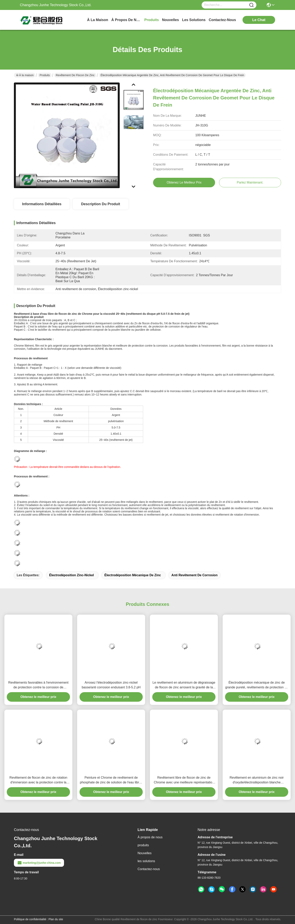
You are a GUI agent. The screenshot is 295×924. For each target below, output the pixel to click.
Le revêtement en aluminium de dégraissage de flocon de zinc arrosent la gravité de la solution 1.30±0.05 (183, 685)
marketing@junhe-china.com (39, 863)
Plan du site (56, 919)
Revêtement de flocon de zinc (75, 75)
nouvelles (170, 20)
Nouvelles (144, 853)
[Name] (251, 5)
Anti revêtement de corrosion (194, 575)
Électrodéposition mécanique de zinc (132, 575)
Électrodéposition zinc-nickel (71, 575)
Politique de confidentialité (30, 919)
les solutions (194, 20)
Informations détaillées (41, 204)
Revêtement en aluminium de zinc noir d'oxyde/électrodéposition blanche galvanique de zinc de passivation (257, 780)
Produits (45, 75)
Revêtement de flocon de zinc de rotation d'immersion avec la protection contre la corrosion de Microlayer (38, 780)
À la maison (97, 20)
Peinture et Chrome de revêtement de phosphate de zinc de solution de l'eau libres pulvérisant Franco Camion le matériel (111, 780)
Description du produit (100, 204)
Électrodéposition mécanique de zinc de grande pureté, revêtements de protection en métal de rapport (256, 685)
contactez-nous (222, 20)
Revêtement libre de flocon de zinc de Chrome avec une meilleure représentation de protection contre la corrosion (184, 780)
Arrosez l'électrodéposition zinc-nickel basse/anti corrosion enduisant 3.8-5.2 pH (111, 685)
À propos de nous (126, 20)
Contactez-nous (149, 869)
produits (151, 20)
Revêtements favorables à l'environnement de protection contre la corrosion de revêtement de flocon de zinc (38, 685)
